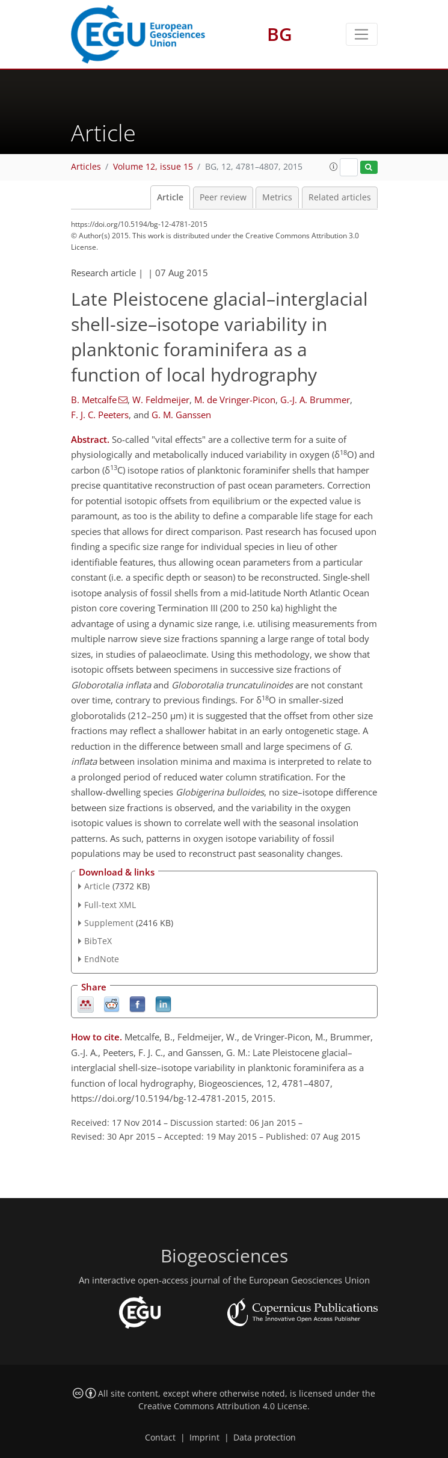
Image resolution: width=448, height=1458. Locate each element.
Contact (160, 1437)
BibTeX (98, 941)
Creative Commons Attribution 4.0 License (222, 1406)
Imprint (204, 1437)
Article (170, 197)
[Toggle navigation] (362, 34)
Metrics (277, 197)
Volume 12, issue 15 (153, 166)
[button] (334, 166)
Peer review (223, 197)
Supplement (108, 922)
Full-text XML (110, 904)
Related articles (339, 197)
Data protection (264, 1437)
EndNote (101, 959)
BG (279, 34)
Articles (86, 166)
